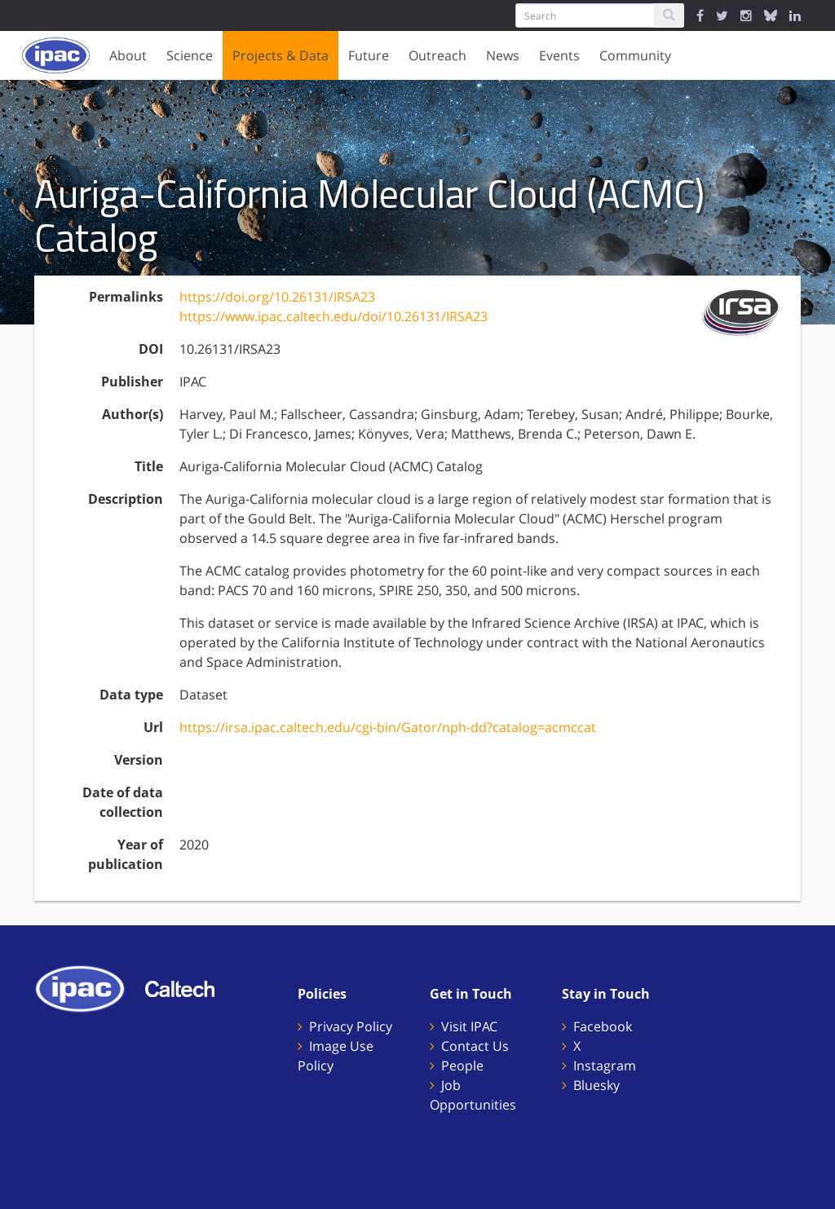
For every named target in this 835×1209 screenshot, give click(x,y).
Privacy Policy (350, 1026)
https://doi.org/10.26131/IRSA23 (277, 297)
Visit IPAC (469, 1026)
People (462, 1065)
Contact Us (475, 1046)
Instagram (604, 1065)
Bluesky (596, 1085)
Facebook (602, 1026)
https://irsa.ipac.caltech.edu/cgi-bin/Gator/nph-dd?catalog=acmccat (387, 727)
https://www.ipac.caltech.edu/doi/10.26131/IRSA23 (333, 316)
